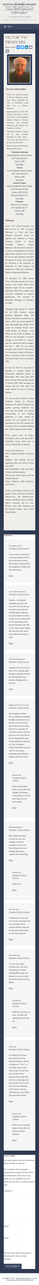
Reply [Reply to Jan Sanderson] (11, 576)
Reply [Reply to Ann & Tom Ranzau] (11, 643)
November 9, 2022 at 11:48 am (19, 1049)
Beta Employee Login (26, 1280)
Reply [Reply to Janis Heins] (11, 988)
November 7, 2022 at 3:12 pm (19, 662)
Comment (8, 1191)
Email (7, 1238)
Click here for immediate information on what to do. (20, 20)
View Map (19, 164)
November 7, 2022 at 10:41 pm (19, 830)
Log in (34, 1278)
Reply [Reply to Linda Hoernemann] (11, 689)
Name (7, 1226)
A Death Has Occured (20, 17)
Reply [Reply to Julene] (11, 1101)
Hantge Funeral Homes (23, 1278)
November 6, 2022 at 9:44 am (19, 548)
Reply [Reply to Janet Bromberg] (11, 860)
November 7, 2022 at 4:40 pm (19, 708)
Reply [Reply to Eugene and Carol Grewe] (11, 763)
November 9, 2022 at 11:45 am (19, 958)
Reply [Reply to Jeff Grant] (11, 939)
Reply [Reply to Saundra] (14, 808)
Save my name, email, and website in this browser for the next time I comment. (18, 1256)
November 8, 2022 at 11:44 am (19, 912)
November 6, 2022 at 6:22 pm (19, 594)
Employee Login (12, 1280)
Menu (8, 27)
